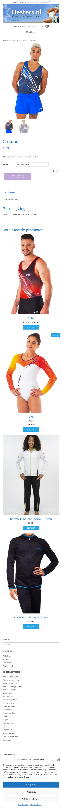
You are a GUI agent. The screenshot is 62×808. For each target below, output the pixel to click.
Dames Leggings (9, 690)
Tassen (6, 726)
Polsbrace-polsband (11, 736)
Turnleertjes (7, 716)
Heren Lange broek (10, 699)
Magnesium (7, 730)
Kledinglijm (7, 740)
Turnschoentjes (9, 713)
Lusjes (5, 719)
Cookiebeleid (23, 805)
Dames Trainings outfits (12, 686)
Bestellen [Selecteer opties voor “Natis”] (31, 327)
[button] (58, 759)
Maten (5, 164)
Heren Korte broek (10, 703)
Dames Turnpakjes (10, 677)
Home (5, 40)
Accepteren (31, 784)
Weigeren (31, 791)
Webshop (11, 40)
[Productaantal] (54, 171)
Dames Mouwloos (10, 683)
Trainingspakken (9, 706)
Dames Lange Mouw (11, 680)
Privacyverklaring (36, 805)
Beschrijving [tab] (9, 192)
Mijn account (8, 659)
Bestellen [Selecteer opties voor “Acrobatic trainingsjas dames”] (31, 626)
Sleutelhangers (9, 733)
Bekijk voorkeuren (31, 799)
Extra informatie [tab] (11, 199)
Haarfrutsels (8, 723)
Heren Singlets (22, 40)
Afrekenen (7, 662)
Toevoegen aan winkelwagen (17, 176)
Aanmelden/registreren (24, 26)
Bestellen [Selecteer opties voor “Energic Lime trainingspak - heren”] (31, 528)
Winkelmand (8, 666)
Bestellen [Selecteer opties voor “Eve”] (31, 429)
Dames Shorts (8, 693)
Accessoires (7, 709)
